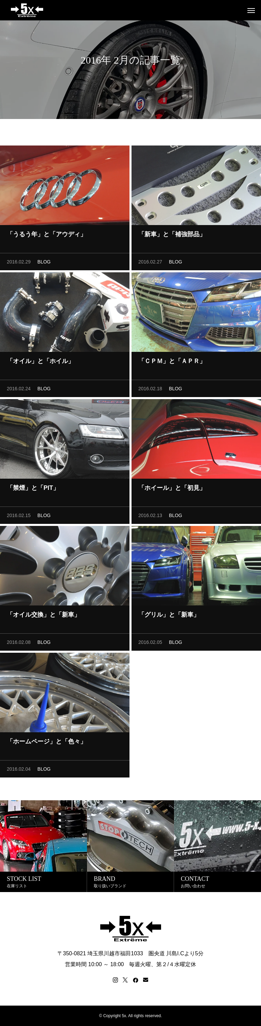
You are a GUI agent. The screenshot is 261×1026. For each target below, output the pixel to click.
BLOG (44, 264)
